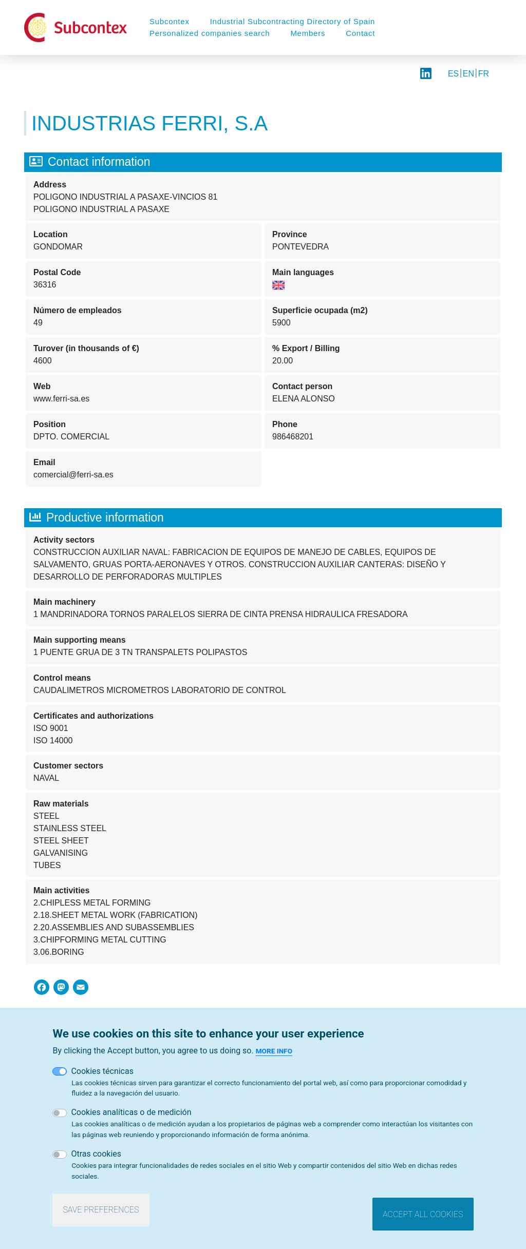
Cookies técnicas (102, 1071)
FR (483, 73)
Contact (360, 33)
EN (468, 73)
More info (274, 1051)
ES (453, 73)
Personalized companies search (209, 33)
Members (307, 33)
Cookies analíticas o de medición (131, 1112)
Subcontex (169, 21)
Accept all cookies (423, 1214)
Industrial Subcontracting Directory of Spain (292, 21)
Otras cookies (96, 1154)
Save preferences (101, 1210)
